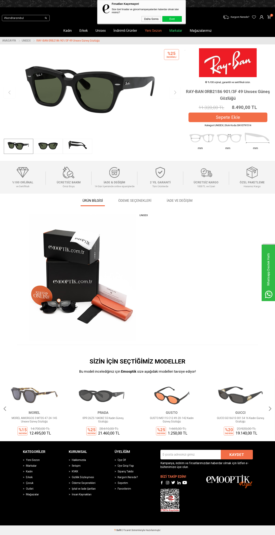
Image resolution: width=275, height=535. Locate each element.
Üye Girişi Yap (126, 465)
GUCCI (240, 413)
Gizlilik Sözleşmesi (83, 477)
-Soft (117, 530)
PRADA (103, 413)
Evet (172, 18)
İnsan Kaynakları (81, 494)
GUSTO (172, 413)
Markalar (175, 31)
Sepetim (123, 482)
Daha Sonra (151, 18)
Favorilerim (124, 488)
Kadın (67, 31)
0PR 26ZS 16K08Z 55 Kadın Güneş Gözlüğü (103, 420)
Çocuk (29, 482)
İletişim (76, 465)
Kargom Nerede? (128, 477)
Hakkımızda (79, 459)
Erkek (83, 31)
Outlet (29, 488)
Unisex (100, 31)
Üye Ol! (122, 459)
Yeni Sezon (153, 31)
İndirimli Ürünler (125, 31)
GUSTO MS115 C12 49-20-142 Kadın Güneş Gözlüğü (172, 420)
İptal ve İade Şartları (84, 488)
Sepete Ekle (228, 117)
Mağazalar (32, 494)
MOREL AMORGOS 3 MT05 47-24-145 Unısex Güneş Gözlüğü (34, 420)
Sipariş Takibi (125, 471)
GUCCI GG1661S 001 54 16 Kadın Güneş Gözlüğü (240, 420)
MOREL (34, 413)
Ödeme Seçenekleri (83, 482)
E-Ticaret (126, 530)
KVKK (75, 471)
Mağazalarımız (201, 31)
